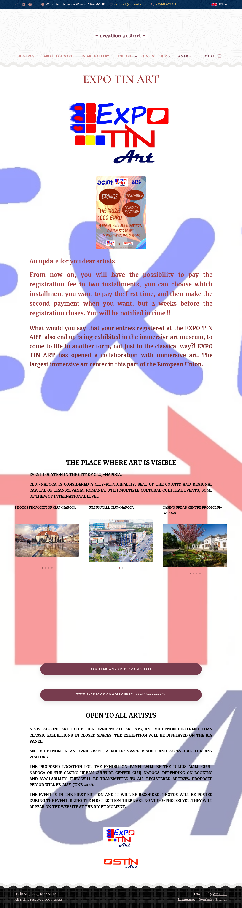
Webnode (220, 894)
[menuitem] (36, 56)
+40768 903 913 (166, 4)
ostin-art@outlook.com (130, 4)
